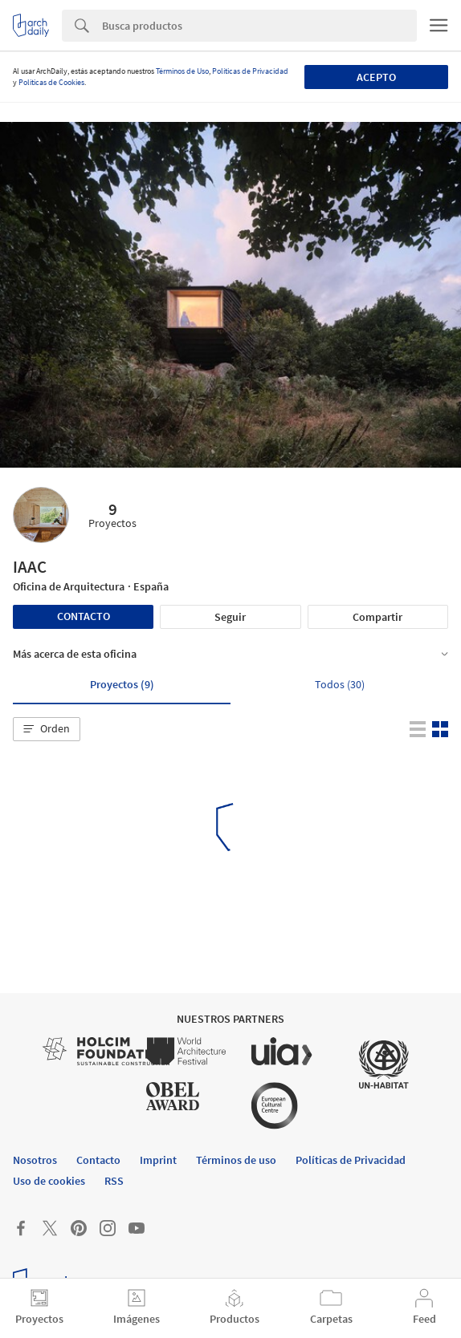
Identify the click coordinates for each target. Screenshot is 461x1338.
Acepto (376, 77)
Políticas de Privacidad (250, 71)
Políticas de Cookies (51, 82)
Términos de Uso (182, 71)
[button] (46, 729)
